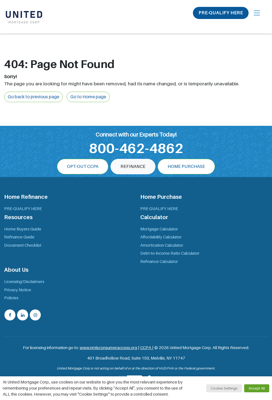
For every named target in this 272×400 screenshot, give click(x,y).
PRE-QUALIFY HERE (220, 12)
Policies (11, 298)
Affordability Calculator (161, 237)
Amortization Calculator (161, 245)
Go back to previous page (33, 96)
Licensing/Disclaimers (24, 281)
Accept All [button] (257, 388)
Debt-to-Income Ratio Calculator (170, 253)
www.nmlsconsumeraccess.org (108, 347)
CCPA (146, 347)
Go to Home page (88, 96)
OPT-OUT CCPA (82, 166)
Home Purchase (186, 166)
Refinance (133, 166)
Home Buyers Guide (22, 229)
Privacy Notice (17, 290)
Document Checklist (22, 245)
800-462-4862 (136, 148)
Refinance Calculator (159, 261)
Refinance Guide (19, 237)
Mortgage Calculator (159, 229)
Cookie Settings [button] (224, 388)
